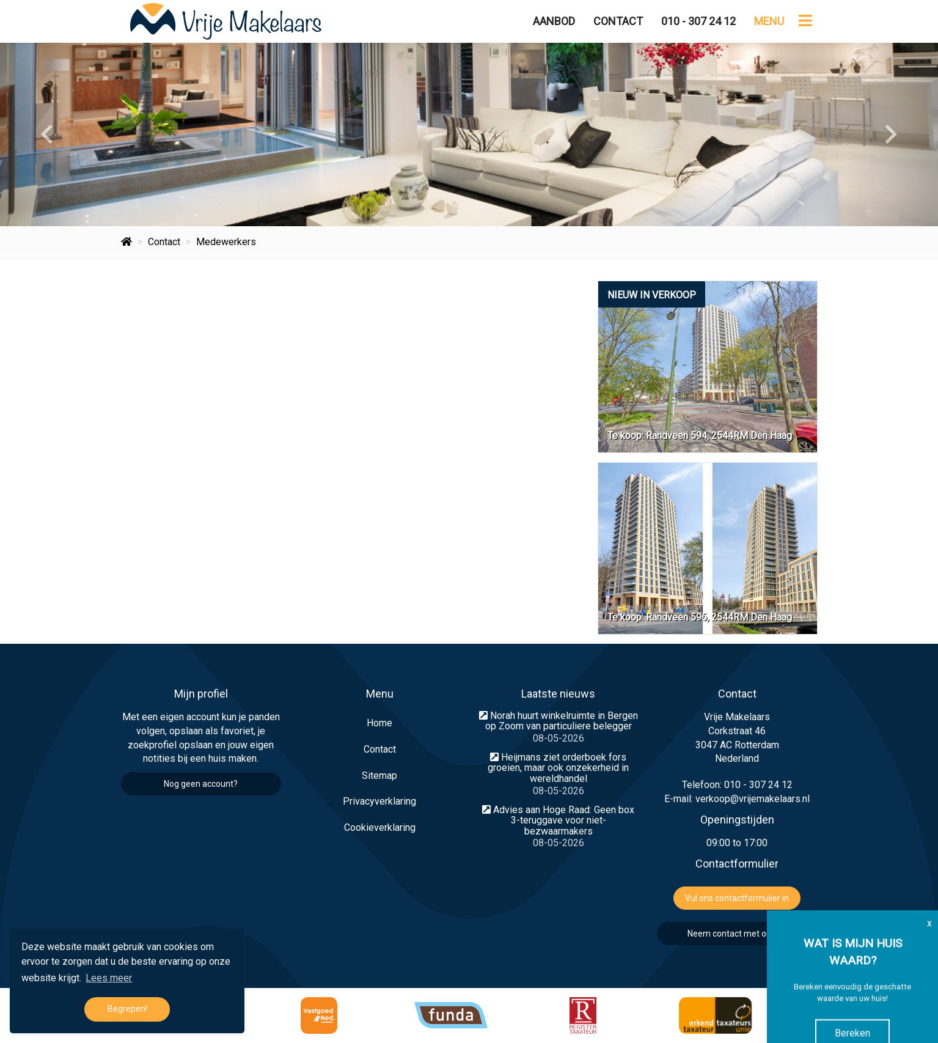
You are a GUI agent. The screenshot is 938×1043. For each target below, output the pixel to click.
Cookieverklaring (380, 827)
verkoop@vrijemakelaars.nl (752, 799)
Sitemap (379, 775)
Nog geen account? (201, 784)
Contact (618, 21)
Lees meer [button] (109, 978)
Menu (769, 21)
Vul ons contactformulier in (737, 898)
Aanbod (554, 21)
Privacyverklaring (379, 801)
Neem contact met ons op (737, 933)
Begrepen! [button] (127, 1009)
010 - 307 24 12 (698, 21)
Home (379, 723)
